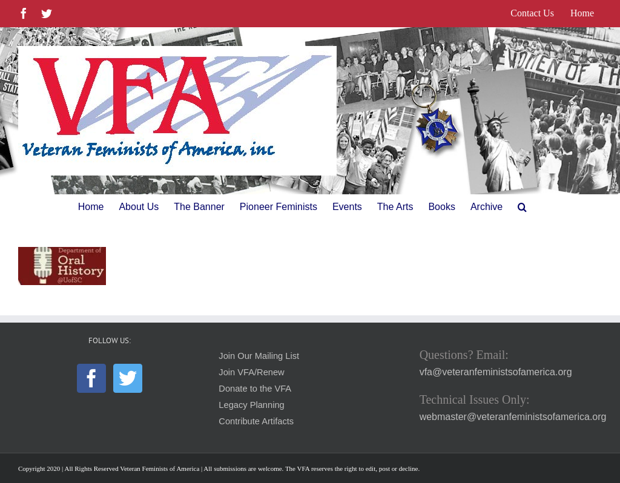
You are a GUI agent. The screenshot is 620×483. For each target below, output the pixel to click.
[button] (522, 207)
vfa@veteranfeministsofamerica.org (496, 372)
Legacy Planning (251, 405)
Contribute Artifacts (256, 421)
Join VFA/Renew (251, 372)
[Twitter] (127, 378)
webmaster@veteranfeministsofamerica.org (513, 417)
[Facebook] (91, 378)
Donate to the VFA (255, 388)
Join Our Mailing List (259, 356)
